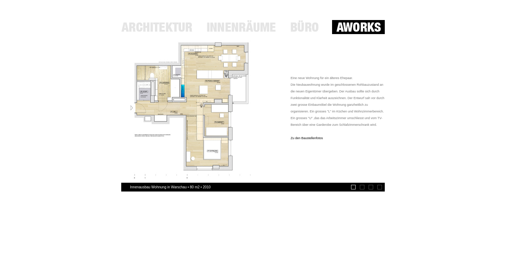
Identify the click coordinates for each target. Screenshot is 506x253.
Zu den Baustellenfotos (307, 138)
